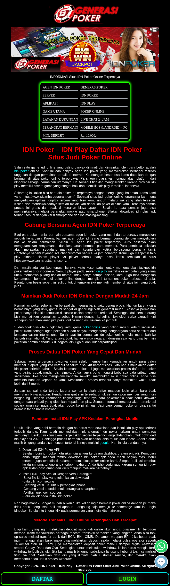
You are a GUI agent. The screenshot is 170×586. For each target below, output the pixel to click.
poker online (91, 327)
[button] (161, 562)
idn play (101, 271)
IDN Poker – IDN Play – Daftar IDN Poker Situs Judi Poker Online (90, 566)
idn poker (21, 171)
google (105, 442)
